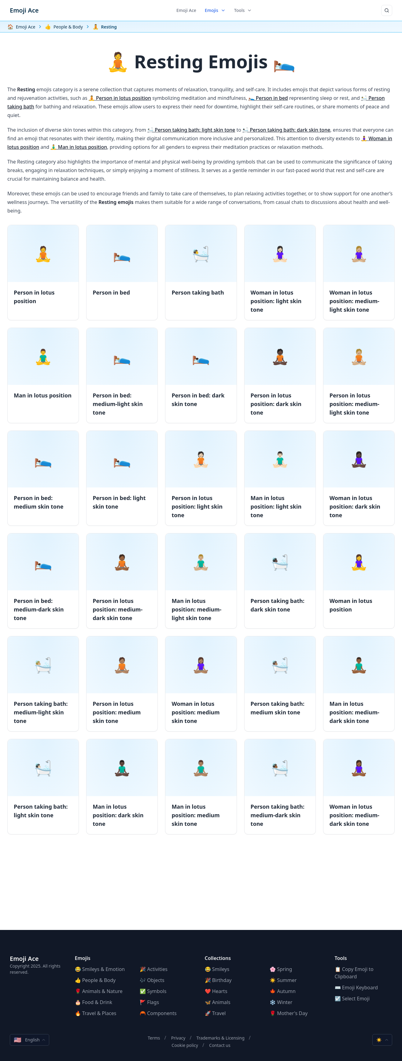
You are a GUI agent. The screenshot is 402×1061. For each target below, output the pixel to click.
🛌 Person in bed (268, 98)
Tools (243, 10)
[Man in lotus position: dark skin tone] (122, 786)
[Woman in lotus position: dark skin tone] (359, 478)
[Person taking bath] (201, 272)
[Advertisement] (201, 887)
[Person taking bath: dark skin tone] (280, 581)
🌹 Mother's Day (289, 1013)
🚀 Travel (215, 1013)
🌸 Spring (281, 969)
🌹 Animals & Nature (99, 991)
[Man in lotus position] (43, 375)
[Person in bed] (122, 272)
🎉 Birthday (218, 980)
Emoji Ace (24, 10)
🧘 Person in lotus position (120, 98)
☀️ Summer (283, 980)
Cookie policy (184, 1045)
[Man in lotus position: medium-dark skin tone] (359, 684)
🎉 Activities (154, 969)
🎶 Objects (152, 980)
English (29, 1040)
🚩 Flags (149, 1002)
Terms (154, 1038)
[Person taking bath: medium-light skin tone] (43, 684)
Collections (218, 958)
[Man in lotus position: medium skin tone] (201, 786)
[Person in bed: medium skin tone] (43, 478)
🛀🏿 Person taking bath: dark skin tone (286, 129)
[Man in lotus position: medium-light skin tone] (201, 581)
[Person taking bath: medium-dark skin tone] (280, 786)
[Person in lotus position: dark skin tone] (280, 375)
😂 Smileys (217, 969)
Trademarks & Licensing (221, 1038)
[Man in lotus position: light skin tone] (280, 478)
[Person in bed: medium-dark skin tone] (43, 581)
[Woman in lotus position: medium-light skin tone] (359, 272)
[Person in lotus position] (43, 272)
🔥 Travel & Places (95, 1013)
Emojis (215, 10)
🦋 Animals (218, 1002)
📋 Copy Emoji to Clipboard (354, 973)
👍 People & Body (95, 980)
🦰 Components (158, 1013)
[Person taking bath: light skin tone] (43, 786)
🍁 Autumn (283, 991)
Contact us (220, 1045)
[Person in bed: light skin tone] (122, 478)
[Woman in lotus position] (359, 581)
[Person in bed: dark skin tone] (201, 375)
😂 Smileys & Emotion (100, 969)
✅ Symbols (153, 991)
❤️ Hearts (216, 991)
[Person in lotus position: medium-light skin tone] (359, 375)
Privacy (178, 1038)
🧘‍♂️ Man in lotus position (78, 147)
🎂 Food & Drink (93, 1002)
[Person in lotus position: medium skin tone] (122, 684)
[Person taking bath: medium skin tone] (280, 684)
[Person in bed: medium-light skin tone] (122, 375)
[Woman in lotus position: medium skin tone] (201, 684)
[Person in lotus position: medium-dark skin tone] (122, 581)
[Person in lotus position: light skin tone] (201, 478)
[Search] (386, 10)
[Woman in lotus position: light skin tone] (280, 272)
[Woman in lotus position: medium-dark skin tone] (359, 786)
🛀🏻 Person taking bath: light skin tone (191, 129)
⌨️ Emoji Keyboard (356, 987)
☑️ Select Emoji (352, 998)
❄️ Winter (281, 1002)
